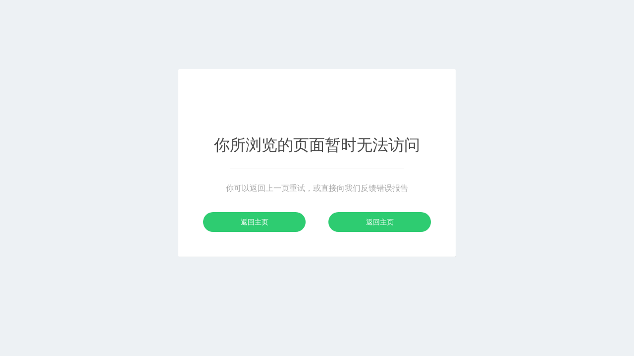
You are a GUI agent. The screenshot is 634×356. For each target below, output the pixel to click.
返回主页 (254, 222)
